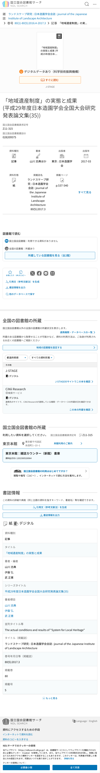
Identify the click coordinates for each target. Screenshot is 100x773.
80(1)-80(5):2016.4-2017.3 (30, 23)
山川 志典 (10, 605)
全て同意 (75, 767)
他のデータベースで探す (20, 294)
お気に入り (10, 273)
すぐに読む (50, 80)
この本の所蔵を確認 (81, 410)
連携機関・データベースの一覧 (78, 332)
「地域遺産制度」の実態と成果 (23, 553)
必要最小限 (26, 767)
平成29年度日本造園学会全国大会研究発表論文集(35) (36, 591)
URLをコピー (21, 273)
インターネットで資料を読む (18, 734)
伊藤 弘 (9, 610)
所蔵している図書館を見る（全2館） (50, 255)
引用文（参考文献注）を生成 (22, 281)
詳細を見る (69, 758)
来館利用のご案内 (68, 443)
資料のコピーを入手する (15, 739)
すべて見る (84, 192)
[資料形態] (41, 357)
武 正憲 (9, 616)
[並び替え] (16, 357)
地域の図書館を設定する (66, 348)
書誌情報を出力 (15, 287)
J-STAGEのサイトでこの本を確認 (74, 382)
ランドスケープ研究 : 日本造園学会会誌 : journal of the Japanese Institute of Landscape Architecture (47, 16)
